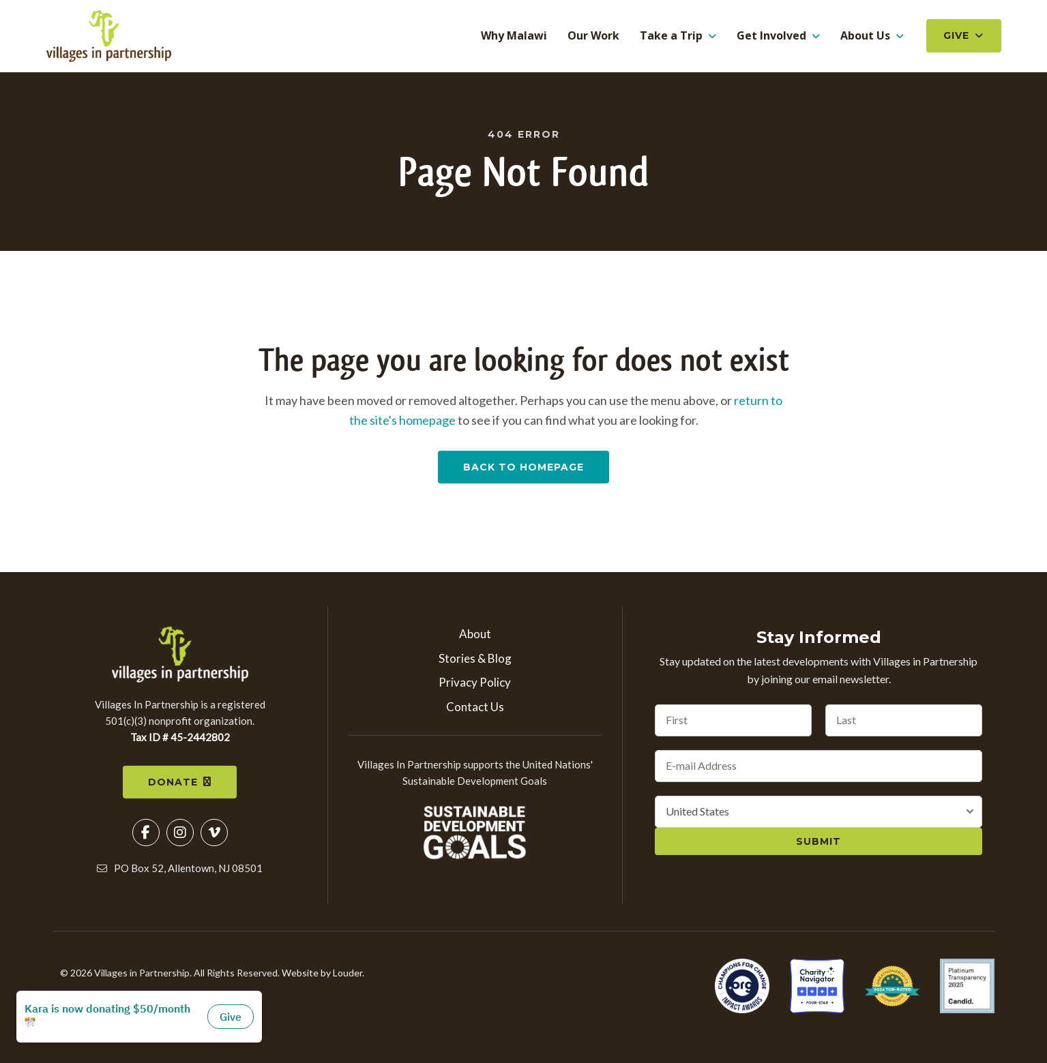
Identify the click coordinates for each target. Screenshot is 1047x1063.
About (475, 635)
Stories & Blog (475, 660)
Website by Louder (322, 974)
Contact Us (475, 708)
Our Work (593, 36)
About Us (865, 36)
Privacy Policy (475, 684)
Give (956, 36)
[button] (146, 834)
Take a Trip (671, 36)
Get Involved (771, 36)
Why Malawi (514, 36)
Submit (818, 843)
